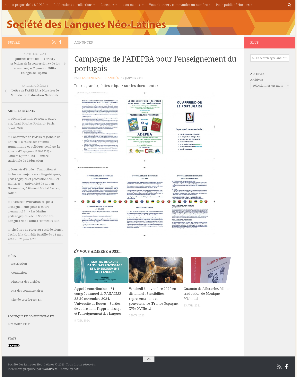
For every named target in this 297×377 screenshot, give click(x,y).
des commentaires (27, 290)
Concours (107, 5)
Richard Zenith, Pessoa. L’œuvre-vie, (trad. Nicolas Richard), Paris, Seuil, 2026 (33, 123)
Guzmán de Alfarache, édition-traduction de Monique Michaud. (208, 294)
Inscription (19, 263)
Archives (256, 79)
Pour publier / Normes (232, 5)
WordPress (49, 369)
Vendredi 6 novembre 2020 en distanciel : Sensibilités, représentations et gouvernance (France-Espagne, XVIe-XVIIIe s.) (154, 299)
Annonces (83, 42)
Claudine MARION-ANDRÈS (99, 78)
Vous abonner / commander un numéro (178, 5)
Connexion (19, 272)
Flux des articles (25, 281)
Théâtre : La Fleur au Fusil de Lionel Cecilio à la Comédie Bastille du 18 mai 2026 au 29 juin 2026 (35, 234)
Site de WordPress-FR (26, 299)
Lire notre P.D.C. (19, 324)
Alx (76, 369)
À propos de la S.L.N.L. (28, 5)
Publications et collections (73, 5)
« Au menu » (132, 5)
